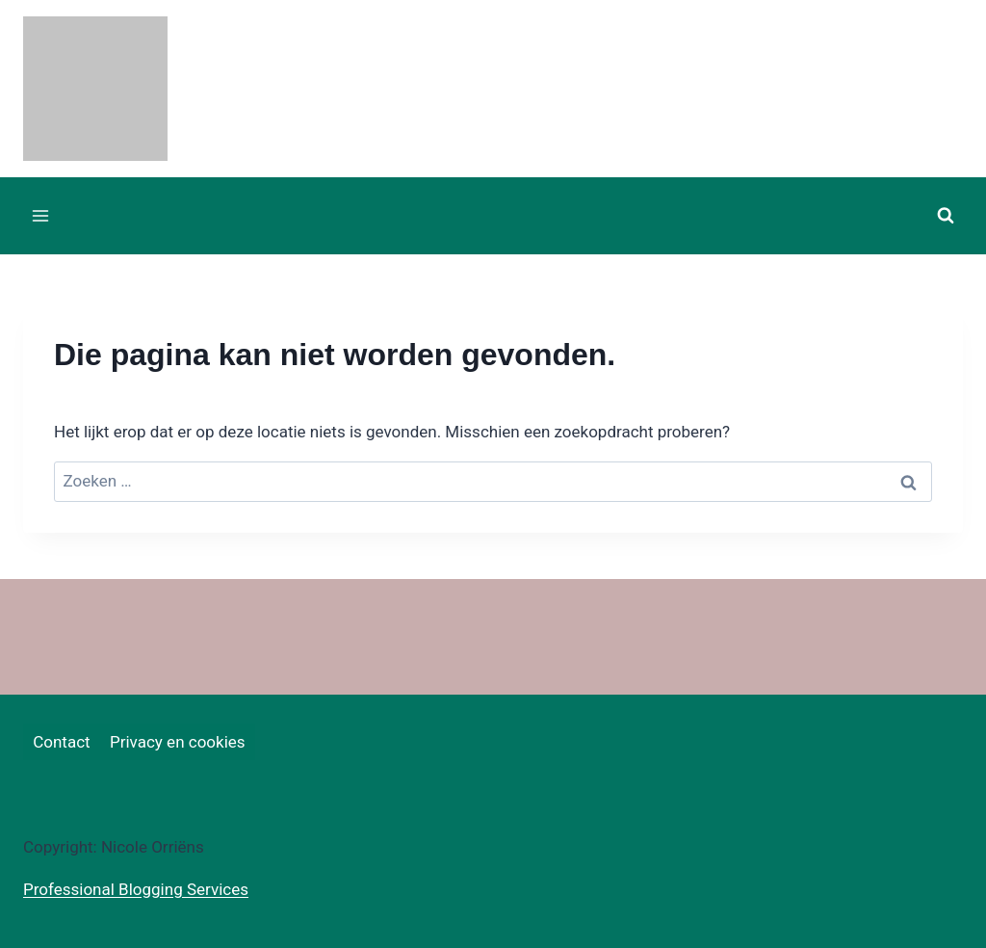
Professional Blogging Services (135, 889)
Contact (61, 741)
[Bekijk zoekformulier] (945, 215)
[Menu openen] (41, 215)
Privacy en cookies (178, 741)
